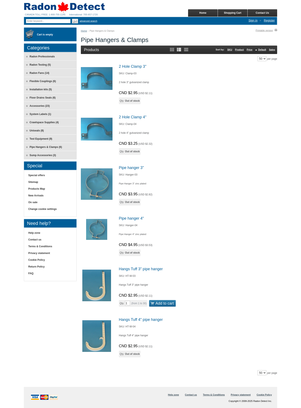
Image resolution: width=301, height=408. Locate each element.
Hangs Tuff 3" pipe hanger (141, 269)
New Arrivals (35, 195)
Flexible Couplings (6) (41, 81)
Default (262, 49)
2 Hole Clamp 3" (132, 66)
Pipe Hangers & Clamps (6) (44, 147)
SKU (229, 49)
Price (249, 49)
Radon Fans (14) (37, 73)
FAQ (31, 273)
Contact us (34, 239)
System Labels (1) (38, 114)
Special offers (36, 175)
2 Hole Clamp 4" (132, 117)
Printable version (264, 30)
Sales (272, 49)
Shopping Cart (232, 12)
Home (84, 31)
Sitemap (33, 182)
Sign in (253, 20)
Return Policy (36, 266)
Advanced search (88, 21)
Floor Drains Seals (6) (41, 97)
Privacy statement (39, 253)
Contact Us (262, 12)
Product (239, 49)
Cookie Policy (36, 259)
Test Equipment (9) (39, 138)
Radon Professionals (40, 56)
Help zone (34, 232)
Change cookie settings (42, 209)
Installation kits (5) (39, 89)
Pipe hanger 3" (131, 168)
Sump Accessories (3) (41, 155)
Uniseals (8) (35, 130)
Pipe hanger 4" (131, 218)
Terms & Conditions (40, 246)
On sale (32, 202)
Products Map (36, 188)
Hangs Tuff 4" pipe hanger (141, 319)
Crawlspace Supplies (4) (42, 122)
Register (269, 20)
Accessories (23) (38, 105)
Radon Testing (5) (38, 64)
